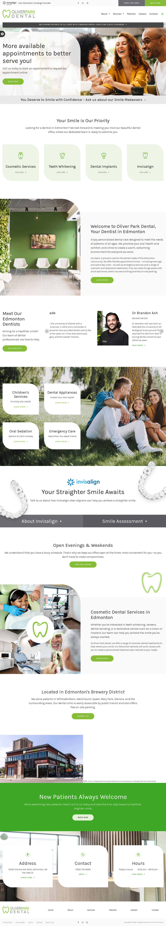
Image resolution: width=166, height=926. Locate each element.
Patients (131, 13)
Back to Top (50, 922)
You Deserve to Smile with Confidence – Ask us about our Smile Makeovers (81, 100)
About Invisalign (40, 521)
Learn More (102, 280)
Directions (26, 878)
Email (82, 874)
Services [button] (117, 13)
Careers (142, 13)
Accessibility (20, 922)
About (70, 910)
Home (50, 910)
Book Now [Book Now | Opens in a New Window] (155, 3)
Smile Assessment (122, 521)
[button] (157, 44)
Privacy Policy (7, 922)
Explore (19, 172)
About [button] (104, 13)
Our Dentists (15, 348)
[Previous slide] (47, 331)
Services (91, 910)
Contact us (83, 716)
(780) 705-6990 (83, 869)
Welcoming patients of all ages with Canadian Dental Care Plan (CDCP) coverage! (82, 24)
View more (137, 874)
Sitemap (39, 922)
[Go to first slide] (161, 331)
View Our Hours (83, 564)
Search (30, 922)
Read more (93, 345)
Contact (153, 13)
